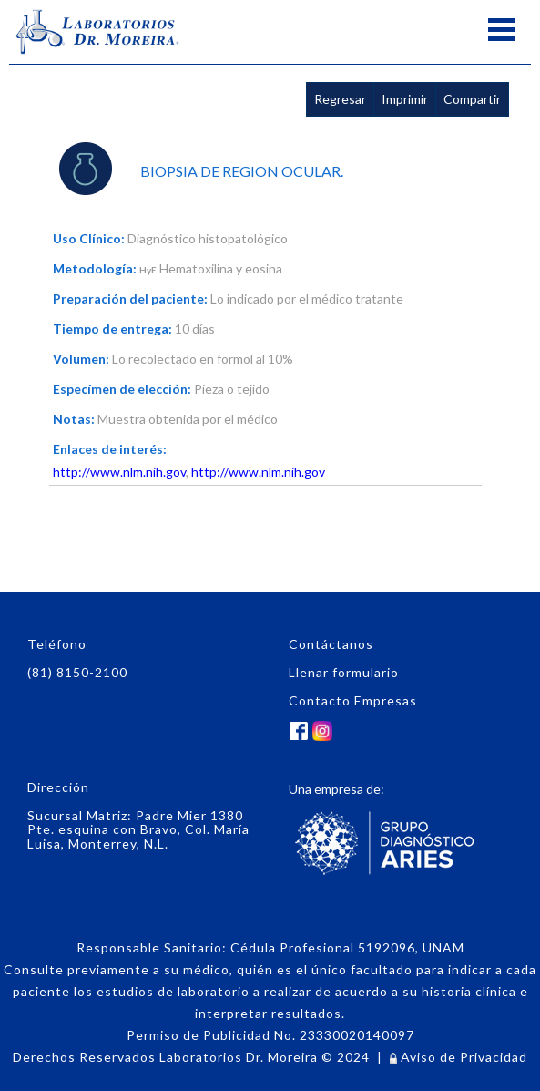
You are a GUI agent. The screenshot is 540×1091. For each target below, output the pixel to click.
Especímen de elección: (122, 388)
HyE (148, 269)
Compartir (472, 99)
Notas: (74, 419)
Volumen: (81, 358)
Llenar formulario (344, 672)
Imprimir (405, 99)
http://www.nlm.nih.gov (119, 471)
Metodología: (95, 268)
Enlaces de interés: (110, 449)
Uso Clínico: (89, 238)
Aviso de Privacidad (458, 1057)
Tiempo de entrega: (112, 328)
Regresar (340, 99)
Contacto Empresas (353, 700)
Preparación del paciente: (130, 298)
